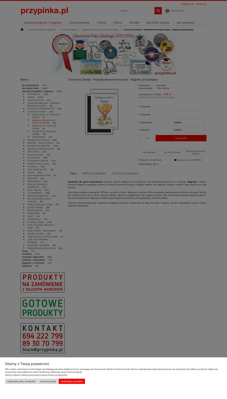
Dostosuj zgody (48, 381)
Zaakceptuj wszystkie (72, 381)
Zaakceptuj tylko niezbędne (21, 381)
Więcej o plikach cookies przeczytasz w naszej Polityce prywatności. (36, 374)
